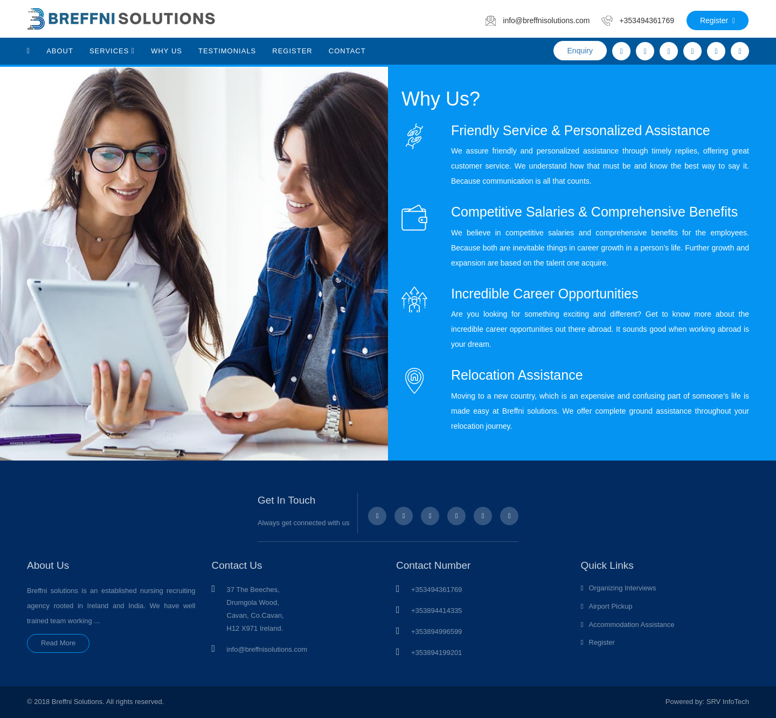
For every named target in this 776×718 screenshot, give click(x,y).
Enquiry (580, 50)
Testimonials (227, 51)
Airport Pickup (611, 606)
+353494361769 (436, 589)
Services (112, 51)
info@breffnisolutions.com (267, 649)
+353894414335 (436, 611)
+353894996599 (436, 632)
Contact (347, 51)
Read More (58, 643)
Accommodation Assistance (632, 625)
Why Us (166, 51)
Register (717, 20)
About (59, 51)
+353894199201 (436, 653)
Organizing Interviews (622, 588)
